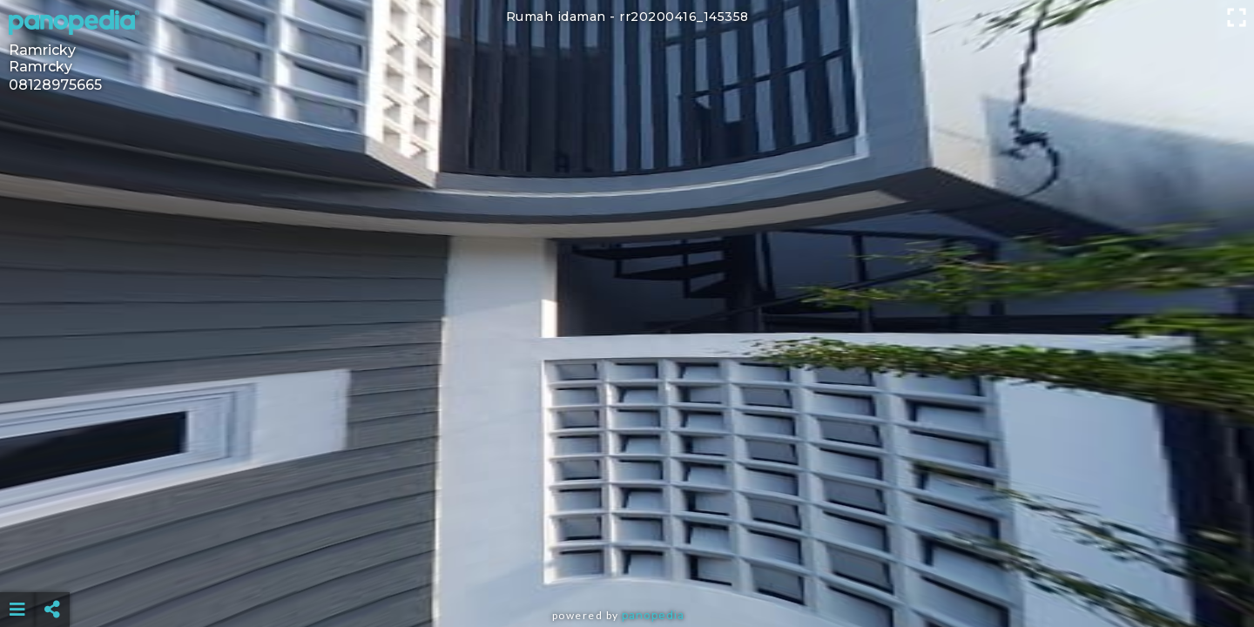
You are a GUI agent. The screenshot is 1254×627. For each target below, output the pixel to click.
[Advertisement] (627, 566)
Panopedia (653, 615)
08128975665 (55, 85)
